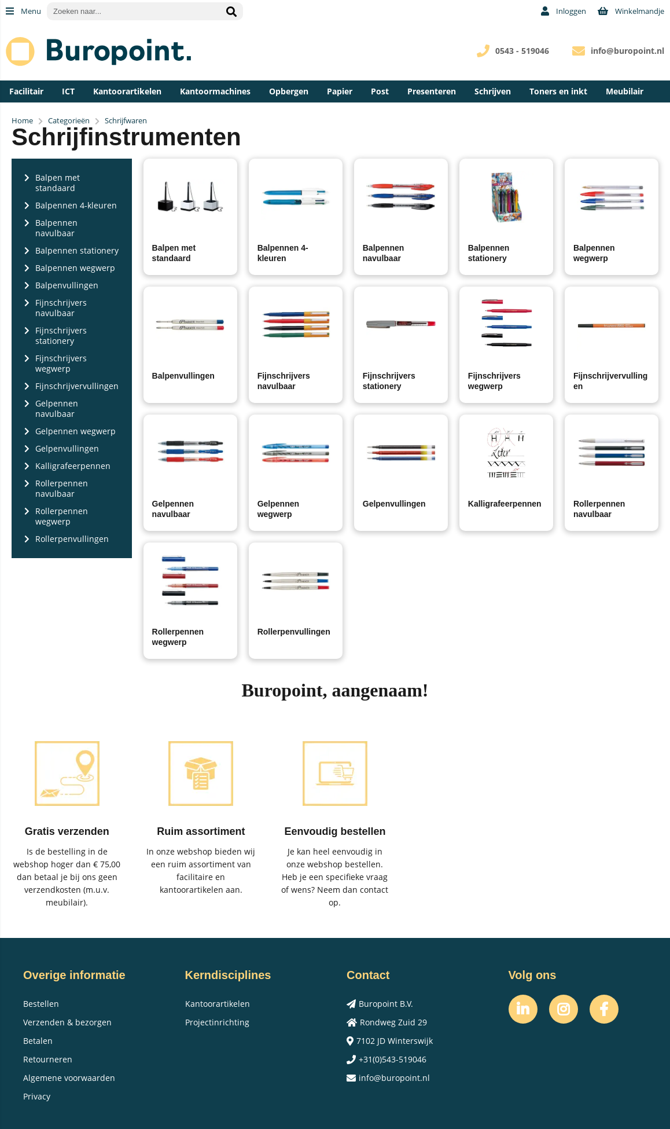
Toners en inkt (558, 91)
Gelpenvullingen (394, 503)
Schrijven (492, 91)
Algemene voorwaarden (69, 1077)
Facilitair (26, 91)
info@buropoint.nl (627, 50)
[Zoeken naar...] (231, 11)
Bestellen (41, 1003)
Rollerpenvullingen (293, 631)
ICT (68, 91)
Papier (339, 91)
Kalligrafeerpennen (505, 503)
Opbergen (288, 91)
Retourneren (47, 1059)
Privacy (36, 1096)
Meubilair (624, 91)
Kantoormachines (215, 91)
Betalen (38, 1040)
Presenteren (431, 91)
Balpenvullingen (183, 375)
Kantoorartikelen (127, 91)
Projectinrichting (217, 1022)
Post (380, 91)
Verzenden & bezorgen (67, 1022)
